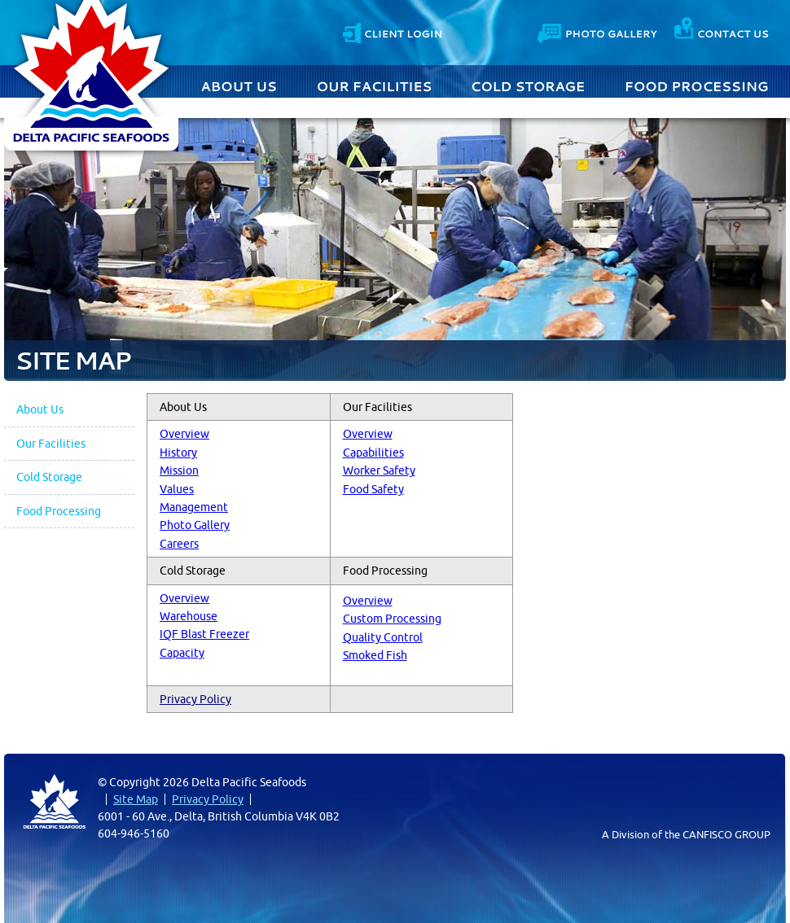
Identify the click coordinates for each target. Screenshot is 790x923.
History (178, 452)
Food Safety (373, 489)
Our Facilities (375, 85)
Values (177, 489)
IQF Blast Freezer (204, 634)
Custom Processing (392, 618)
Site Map (135, 799)
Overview (184, 433)
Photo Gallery (598, 31)
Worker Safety (379, 470)
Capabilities (373, 452)
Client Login (392, 31)
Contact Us (721, 31)
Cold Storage (528, 85)
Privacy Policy (195, 699)
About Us (241, 85)
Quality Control (383, 637)
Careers (179, 543)
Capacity (182, 652)
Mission (179, 470)
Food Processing (697, 85)
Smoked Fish (375, 655)
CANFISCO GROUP (726, 834)
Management (194, 507)
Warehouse (188, 616)
